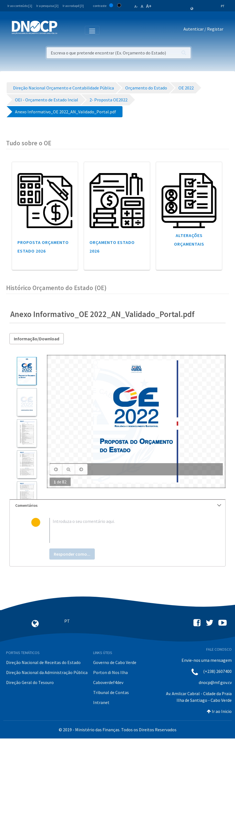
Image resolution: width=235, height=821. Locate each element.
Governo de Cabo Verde (114, 662)
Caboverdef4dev (108, 682)
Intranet (101, 702)
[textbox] (126, 530)
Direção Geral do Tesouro (30, 682)
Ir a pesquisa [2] (47, 6)
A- (136, 6)
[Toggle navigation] (64, 30)
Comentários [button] (118, 505)
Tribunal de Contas (111, 692)
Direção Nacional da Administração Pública (47, 672)
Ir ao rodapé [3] (73, 6)
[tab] (117, 505)
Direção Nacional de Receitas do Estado (43, 662)
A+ (149, 6)
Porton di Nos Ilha (110, 672)
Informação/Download (36, 338)
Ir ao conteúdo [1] (19, 6)
